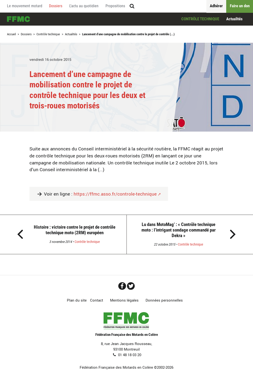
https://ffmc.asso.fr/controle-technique (115, 194)
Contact (96, 300)
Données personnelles (164, 300)
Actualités (234, 18)
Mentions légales (124, 300)
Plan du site (77, 300)
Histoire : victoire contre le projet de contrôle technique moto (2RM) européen (74, 229)
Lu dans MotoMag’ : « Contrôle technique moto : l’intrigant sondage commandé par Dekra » (178, 230)
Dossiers (26, 34)
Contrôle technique (200, 18)
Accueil (18, 19)
